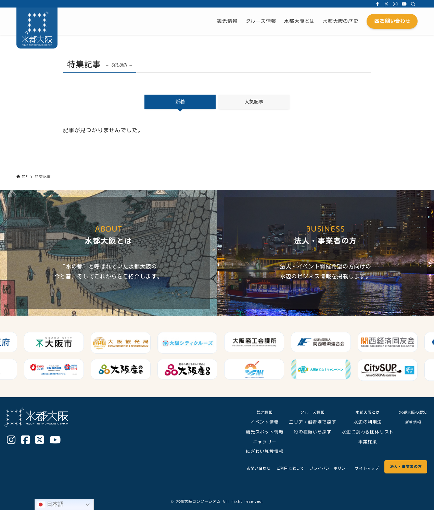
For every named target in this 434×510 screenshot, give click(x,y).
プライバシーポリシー (314, 468)
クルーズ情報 (307, 412)
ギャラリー (259, 442)
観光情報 (259, 412)
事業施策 (362, 442)
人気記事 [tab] (254, 101)
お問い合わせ (232, 468)
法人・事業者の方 (402, 466)
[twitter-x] (386, 4)
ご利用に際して (268, 468)
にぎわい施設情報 (259, 451)
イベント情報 (259, 422)
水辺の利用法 (362, 422)
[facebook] (377, 4)
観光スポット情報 (259, 432)
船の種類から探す (307, 432)
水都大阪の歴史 (410, 412)
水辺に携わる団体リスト (363, 432)
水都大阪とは (362, 412)
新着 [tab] (180, 101)
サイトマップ (357, 468)
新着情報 (410, 422)
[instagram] (395, 4)
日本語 (50, 504)
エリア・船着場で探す (307, 422)
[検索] (413, 4)
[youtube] (404, 4)
